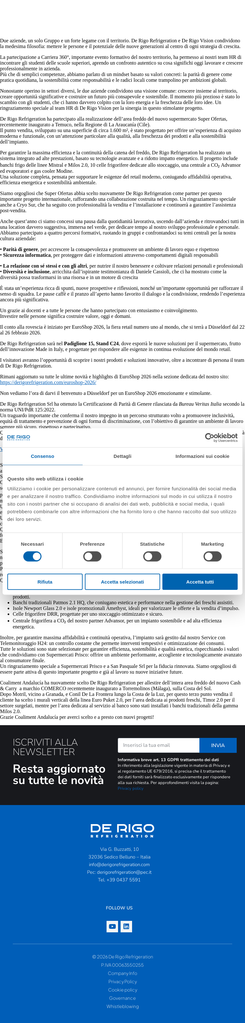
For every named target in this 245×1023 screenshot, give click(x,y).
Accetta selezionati (122, 582)
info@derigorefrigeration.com (119, 864)
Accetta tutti (200, 582)
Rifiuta (44, 582)
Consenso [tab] (42, 456)
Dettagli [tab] (122, 456)
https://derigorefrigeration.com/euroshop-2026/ (48, 382)
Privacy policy (131, 788)
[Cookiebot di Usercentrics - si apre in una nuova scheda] (210, 437)
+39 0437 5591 (124, 880)
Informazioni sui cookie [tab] (202, 456)
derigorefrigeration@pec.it (124, 872)
